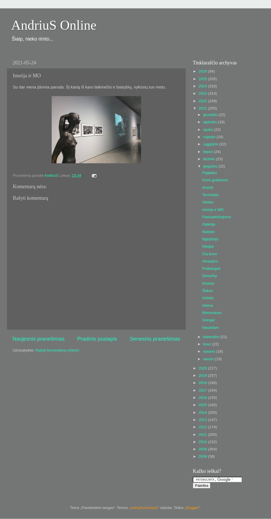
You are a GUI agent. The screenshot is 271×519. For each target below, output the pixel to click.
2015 (203, 405)
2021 (203, 108)
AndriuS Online (53, 25)
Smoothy (209, 276)
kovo (207, 344)
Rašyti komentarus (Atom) (57, 350)
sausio (209, 359)
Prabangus (211, 268)
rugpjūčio (211, 144)
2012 (203, 427)
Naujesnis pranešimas (39, 339)
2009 (203, 449)
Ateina (207, 305)
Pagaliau (209, 173)
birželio (209, 159)
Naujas (208, 246)
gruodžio (211, 115)
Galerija (208, 224)
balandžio (211, 337)
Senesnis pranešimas (155, 339)
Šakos (207, 290)
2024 (203, 86)
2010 (203, 442)
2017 (203, 390)
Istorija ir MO (213, 210)
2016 (203, 397)
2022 (203, 101)
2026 (203, 71)
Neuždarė (210, 327)
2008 (203, 456)
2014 (203, 412)
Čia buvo (209, 254)
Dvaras (208, 283)
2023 (203, 93)
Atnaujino (210, 261)
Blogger (192, 508)
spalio (208, 129)
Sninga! (208, 320)
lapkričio (210, 122)
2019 (203, 375)
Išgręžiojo (210, 239)
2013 (203, 420)
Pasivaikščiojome (216, 217)
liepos (208, 152)
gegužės (210, 166)
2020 (203, 368)
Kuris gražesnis (215, 180)
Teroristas (210, 195)
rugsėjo (210, 137)
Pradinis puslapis (97, 339)
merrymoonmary (144, 508)
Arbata (207, 298)
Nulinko (208, 232)
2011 (203, 434)
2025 (203, 79)
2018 (203, 383)
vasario (209, 351)
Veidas (208, 202)
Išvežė (207, 187)
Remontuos (212, 313)
